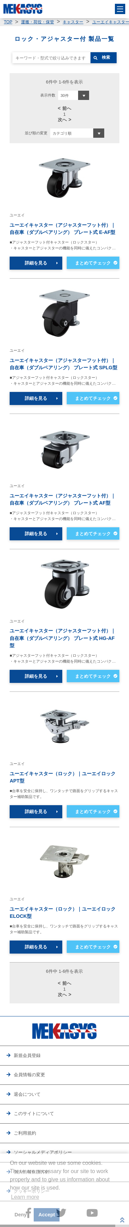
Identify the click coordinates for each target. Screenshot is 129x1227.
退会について (27, 1094)
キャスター (73, 22)
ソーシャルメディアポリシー (43, 1152)
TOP (8, 22)
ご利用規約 (25, 1133)
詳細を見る (36, 263)
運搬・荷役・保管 (37, 22)
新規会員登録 (27, 1055)
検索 (106, 57)
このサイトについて (34, 1113)
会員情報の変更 (29, 1074)
